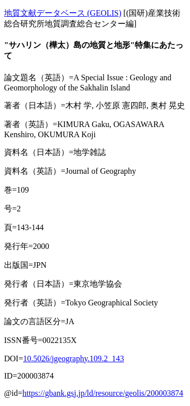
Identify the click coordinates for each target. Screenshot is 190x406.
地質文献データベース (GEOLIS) (63, 13)
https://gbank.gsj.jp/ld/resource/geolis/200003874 (102, 393)
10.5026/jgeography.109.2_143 (73, 358)
